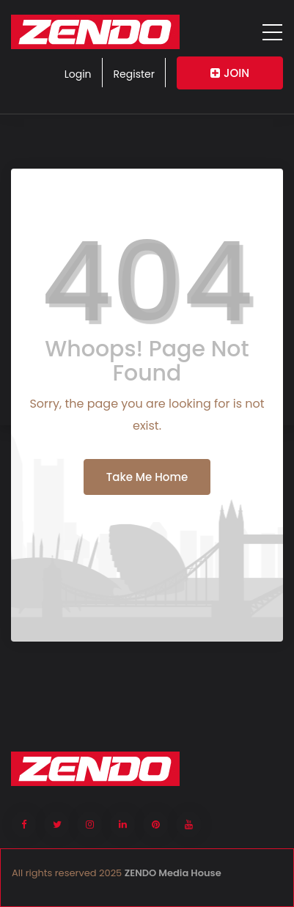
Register (134, 74)
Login (78, 74)
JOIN (229, 73)
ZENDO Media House (173, 873)
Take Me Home (147, 477)
